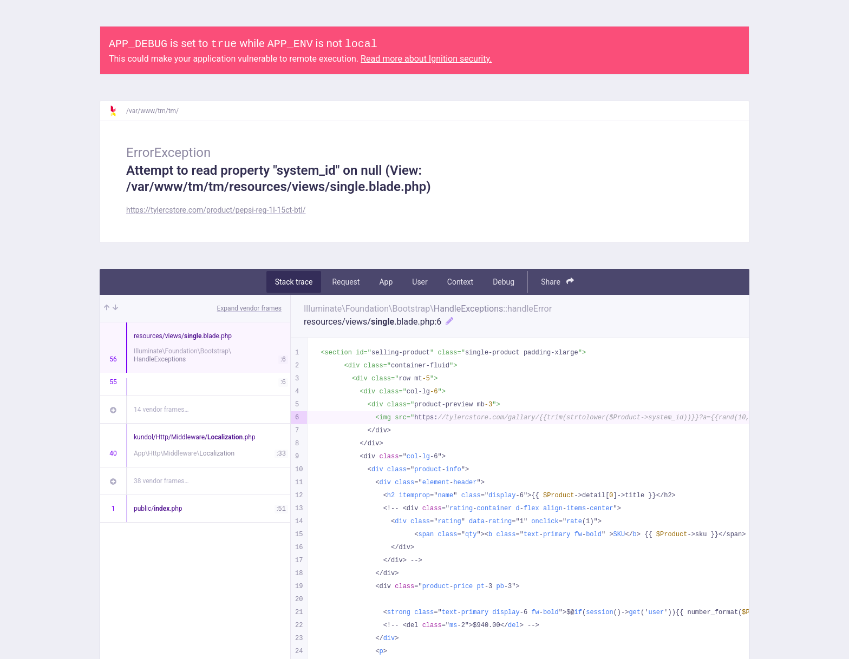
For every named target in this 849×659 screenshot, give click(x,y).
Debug (503, 282)
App (386, 282)
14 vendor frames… (161, 409)
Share (557, 281)
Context (460, 282)
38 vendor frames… (161, 481)
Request (346, 282)
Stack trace (294, 282)
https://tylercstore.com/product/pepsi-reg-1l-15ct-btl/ (216, 210)
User (419, 282)
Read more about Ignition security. (426, 59)
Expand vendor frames (249, 308)
